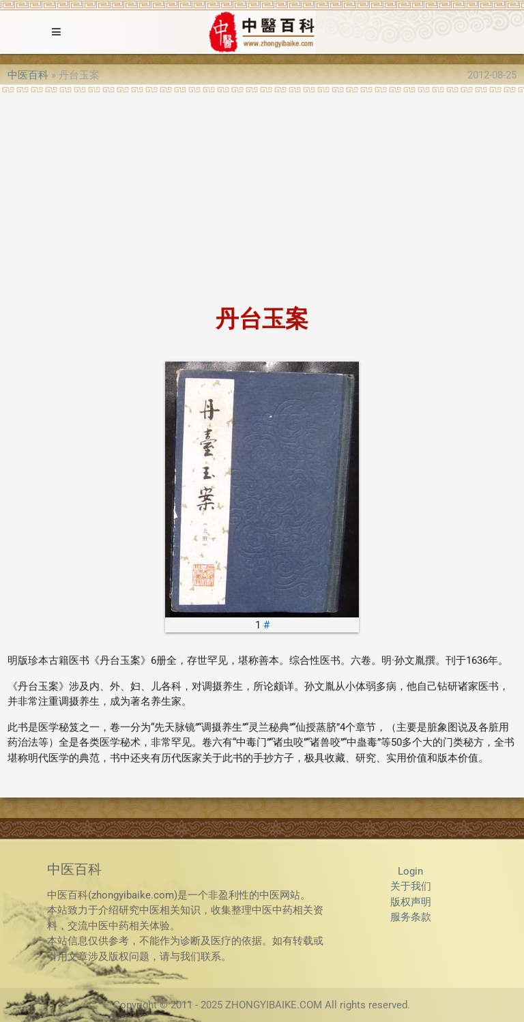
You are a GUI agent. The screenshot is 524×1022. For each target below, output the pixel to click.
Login (410, 871)
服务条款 (410, 917)
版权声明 (410, 902)
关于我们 (410, 886)
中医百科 (28, 75)
